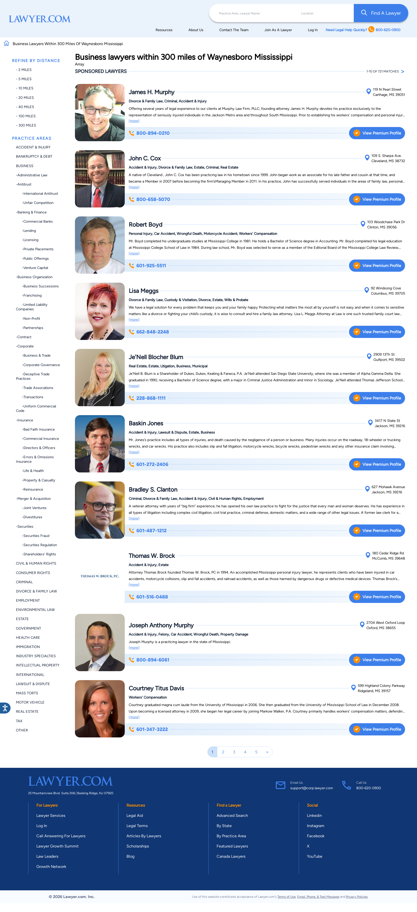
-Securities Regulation (36, 545)
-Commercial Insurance (37, 438)
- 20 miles (25, 97)
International (30, 674)
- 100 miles (26, 116)
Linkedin (314, 815)
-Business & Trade (33, 355)
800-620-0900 (368, 788)
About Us (195, 30)
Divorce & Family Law (36, 591)
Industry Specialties (36, 656)
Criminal (24, 582)
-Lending (26, 230)
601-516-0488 (148, 597)
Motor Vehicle (30, 702)
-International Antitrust (37, 193)
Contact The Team (233, 30)
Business (24, 166)
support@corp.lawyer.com (311, 788)
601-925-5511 (147, 265)
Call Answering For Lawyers (60, 836)
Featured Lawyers (232, 846)
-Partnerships (29, 328)
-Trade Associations (34, 388)
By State (224, 825)
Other (22, 730)
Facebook (315, 836)
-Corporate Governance (38, 365)
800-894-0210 (149, 133)
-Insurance (24, 420)
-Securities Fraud (32, 535)
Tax (19, 721)
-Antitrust (23, 184)
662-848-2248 (149, 332)
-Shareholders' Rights (36, 554)
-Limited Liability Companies (32, 306)
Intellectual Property (38, 665)
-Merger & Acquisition (33, 498)
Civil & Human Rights (36, 563)
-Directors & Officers (35, 448)
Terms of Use (286, 897)
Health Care (28, 637)
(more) (134, 121)
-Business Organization (34, 277)
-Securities (24, 526)
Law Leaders (47, 856)
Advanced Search (232, 815)
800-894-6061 (149, 660)
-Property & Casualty (35, 480)
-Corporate (25, 346)
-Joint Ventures (31, 508)
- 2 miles (24, 69)
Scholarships (137, 846)
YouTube (314, 856)
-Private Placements (35, 249)
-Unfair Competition (35, 202)
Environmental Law (35, 609)
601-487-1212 (148, 530)
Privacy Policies (357, 897)
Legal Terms (137, 825)
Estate (22, 619)
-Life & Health (30, 470)
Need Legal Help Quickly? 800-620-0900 (363, 29)
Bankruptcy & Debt (34, 156)
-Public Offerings (32, 258)
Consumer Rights (33, 573)
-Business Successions (37, 286)
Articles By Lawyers (143, 836)
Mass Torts (27, 693)
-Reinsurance (29, 489)
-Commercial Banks (34, 221)
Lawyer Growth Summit (57, 846)
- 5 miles (24, 79)
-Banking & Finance (31, 212)
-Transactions (29, 397)
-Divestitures (29, 517)
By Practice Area (231, 836)
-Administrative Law (31, 175)
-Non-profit (28, 318)
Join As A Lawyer (278, 30)
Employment (28, 600)
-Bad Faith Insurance (35, 429)
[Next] (267, 752)
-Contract (23, 337)
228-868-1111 (147, 398)
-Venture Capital (32, 267)
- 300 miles (26, 125)
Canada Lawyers (231, 856)
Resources (164, 30)
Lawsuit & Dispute (33, 684)
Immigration (28, 647)
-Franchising (29, 295)
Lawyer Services (50, 815)
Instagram (315, 825)
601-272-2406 (148, 464)
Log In (313, 30)
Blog (130, 856)
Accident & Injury (33, 147)
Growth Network (51, 866)
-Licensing (27, 240)
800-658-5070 (149, 199)
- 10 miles (24, 88)
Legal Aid (134, 815)
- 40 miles (25, 107)
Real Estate (27, 711)
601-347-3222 (148, 729)
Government (28, 628)
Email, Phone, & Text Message (318, 897)
